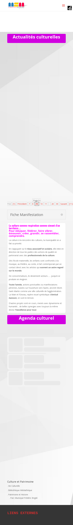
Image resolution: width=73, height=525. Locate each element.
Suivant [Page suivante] (63, 204)
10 (41, 204)
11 (46, 204)
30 (57, 204)
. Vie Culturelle (13, 486)
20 (53, 204)
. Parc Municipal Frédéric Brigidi (23, 498)
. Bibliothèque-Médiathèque (19, 490)
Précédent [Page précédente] (22, 204)
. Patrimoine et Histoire (17, 494)
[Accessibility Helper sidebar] (69, 8)
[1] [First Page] (14, 204)
